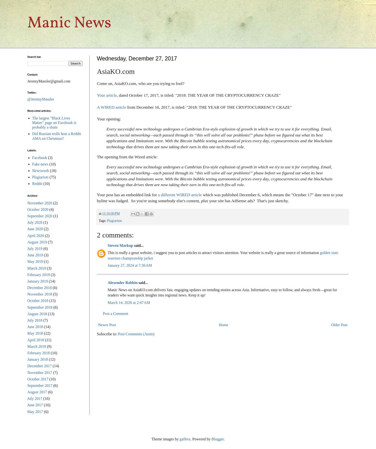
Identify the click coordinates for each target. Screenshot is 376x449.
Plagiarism (114, 221)
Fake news (40, 164)
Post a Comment (115, 314)
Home (223, 325)
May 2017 (35, 412)
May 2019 (35, 262)
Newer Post (107, 325)
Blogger (218, 439)
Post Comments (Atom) (136, 334)
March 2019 (36, 268)
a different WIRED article (180, 194)
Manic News (69, 23)
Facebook (39, 158)
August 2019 (37, 242)
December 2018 (39, 288)
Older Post (339, 325)
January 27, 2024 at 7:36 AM (130, 265)
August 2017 (37, 392)
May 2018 (35, 333)
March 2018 (36, 346)
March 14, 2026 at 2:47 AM (129, 303)
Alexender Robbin (123, 283)
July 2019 (34, 249)
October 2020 (37, 209)
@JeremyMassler (40, 99)
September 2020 (39, 216)
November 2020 (39, 203)
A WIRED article (111, 107)
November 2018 (39, 294)
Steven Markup (120, 245)
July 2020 (34, 222)
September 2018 (39, 307)
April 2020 (35, 236)
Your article (107, 95)
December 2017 (39, 366)
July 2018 (34, 320)
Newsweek (40, 171)
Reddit (37, 184)
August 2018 (37, 314)
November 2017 (39, 373)
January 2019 (37, 281)
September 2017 (39, 386)
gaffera (185, 439)
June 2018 (35, 327)
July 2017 (34, 398)
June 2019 (35, 255)
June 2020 (35, 229)
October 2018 (37, 301)
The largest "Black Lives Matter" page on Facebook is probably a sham (54, 122)
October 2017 (37, 379)
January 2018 (37, 359)
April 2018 (35, 340)
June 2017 (35, 405)
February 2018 (38, 353)
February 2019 (38, 275)
